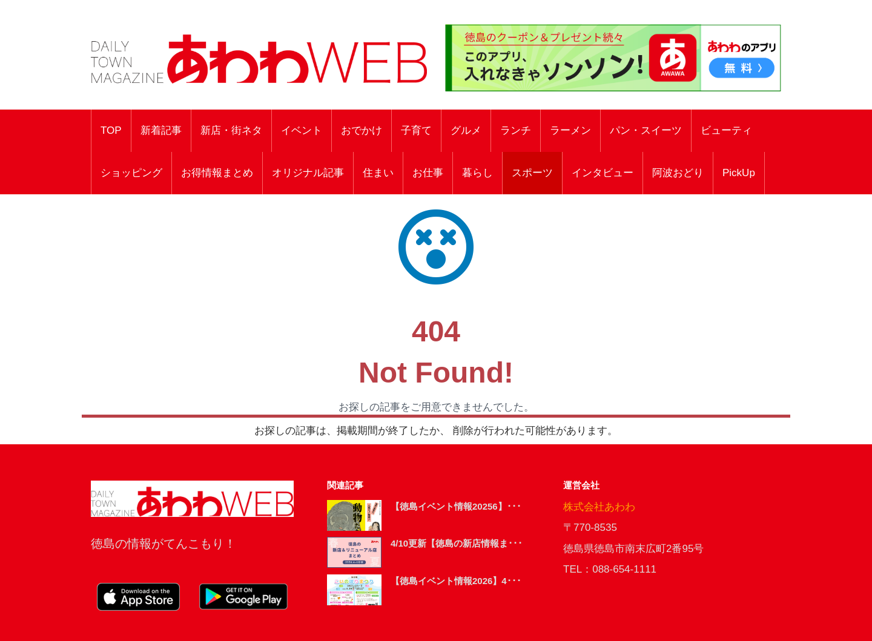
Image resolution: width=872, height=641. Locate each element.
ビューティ (726, 130)
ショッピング (131, 173)
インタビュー (602, 173)
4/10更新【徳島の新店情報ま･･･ (457, 543)
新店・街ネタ (231, 130)
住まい (378, 173)
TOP (111, 130)
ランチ (515, 130)
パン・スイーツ (646, 130)
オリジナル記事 (308, 173)
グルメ (466, 130)
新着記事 (161, 130)
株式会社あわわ (599, 507)
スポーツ (532, 173)
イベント (301, 130)
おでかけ (361, 130)
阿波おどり (678, 173)
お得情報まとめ (217, 173)
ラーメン (570, 130)
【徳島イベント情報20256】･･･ (456, 506)
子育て (416, 130)
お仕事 (427, 173)
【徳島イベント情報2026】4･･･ (456, 581)
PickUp (738, 173)
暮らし (477, 173)
